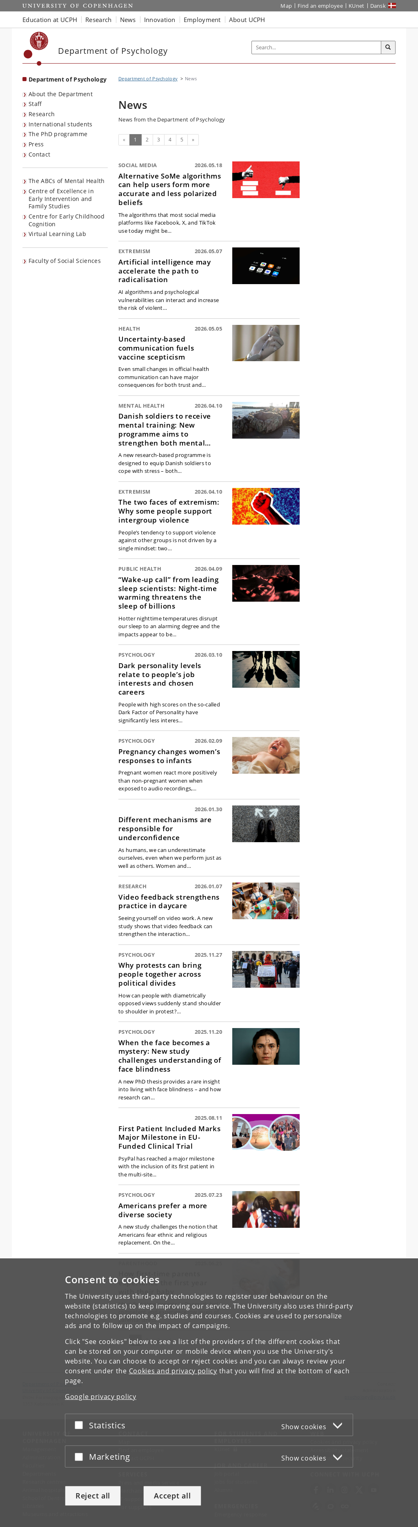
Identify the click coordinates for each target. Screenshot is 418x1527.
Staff (35, 104)
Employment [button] (202, 19)
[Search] (388, 48)
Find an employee (320, 5)
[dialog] (209, 1392)
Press (36, 144)
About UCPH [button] (247, 19)
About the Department (61, 94)
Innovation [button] (160, 19)
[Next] (193, 140)
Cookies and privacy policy (173, 1370)
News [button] (128, 19)
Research (42, 114)
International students (61, 124)
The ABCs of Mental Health (67, 181)
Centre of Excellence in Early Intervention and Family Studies (61, 198)
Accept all (172, 1496)
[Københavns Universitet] (36, 49)
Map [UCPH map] (286, 5)
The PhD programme (58, 134)
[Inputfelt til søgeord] (316, 47)
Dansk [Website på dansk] (378, 5)
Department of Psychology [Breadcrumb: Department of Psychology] (148, 78)
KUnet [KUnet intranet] (357, 5)
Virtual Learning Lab (57, 234)
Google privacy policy (100, 1396)
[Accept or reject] (81, 1425)
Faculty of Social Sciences (65, 261)
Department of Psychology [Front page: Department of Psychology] (68, 79)
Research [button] (98, 19)
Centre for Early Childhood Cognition (66, 220)
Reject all (93, 1496)
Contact (39, 154)
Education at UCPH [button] (49, 19)
